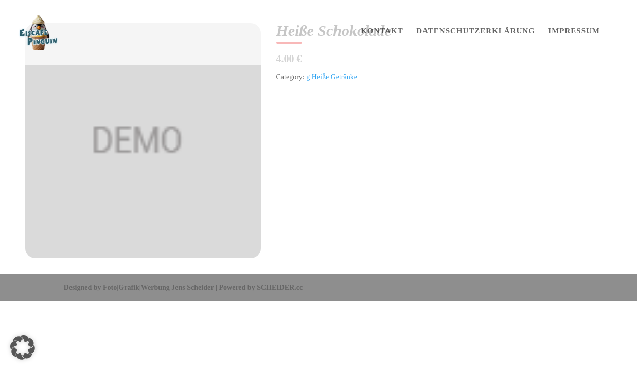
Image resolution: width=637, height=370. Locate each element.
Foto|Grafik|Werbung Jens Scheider (158, 287)
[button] (22, 347)
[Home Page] (48, 32)
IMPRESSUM (574, 31)
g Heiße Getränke (331, 77)
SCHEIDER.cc (280, 287)
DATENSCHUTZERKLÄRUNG (475, 31)
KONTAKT (382, 31)
